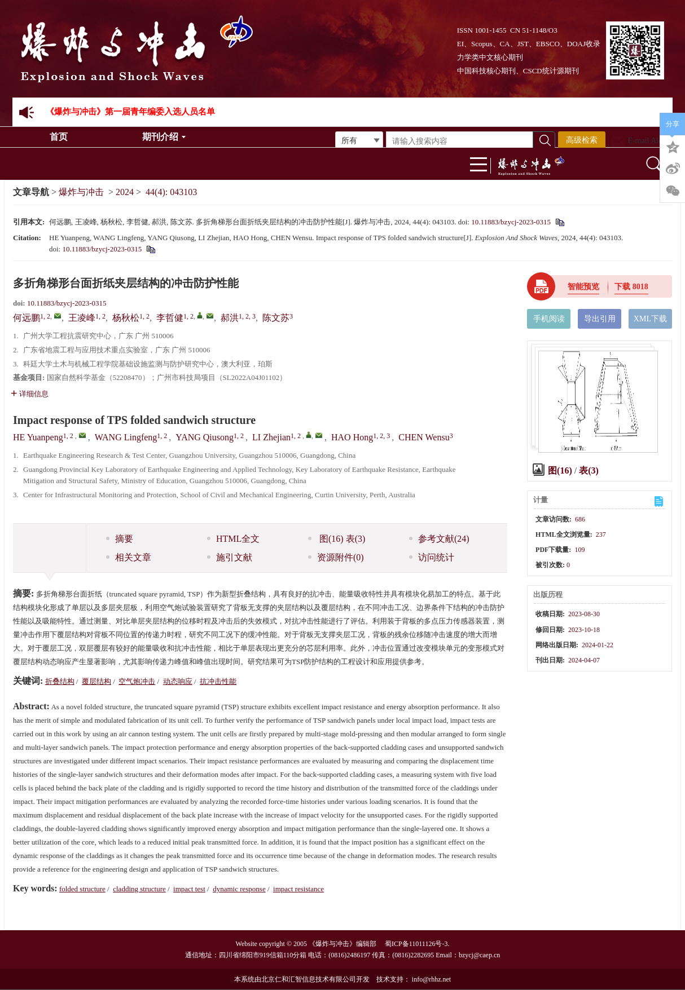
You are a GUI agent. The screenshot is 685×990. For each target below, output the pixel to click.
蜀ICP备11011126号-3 (416, 944)
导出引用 (600, 319)
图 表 (336, 538)
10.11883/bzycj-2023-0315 (511, 222)
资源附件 (336, 557)
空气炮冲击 (136, 681)
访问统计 (431, 557)
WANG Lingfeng (126, 437)
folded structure (82, 889)
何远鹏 (26, 317)
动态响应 (177, 681)
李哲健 (169, 317)
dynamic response (239, 889)
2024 (125, 192)
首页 (59, 137)
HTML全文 (233, 538)
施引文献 (229, 557)
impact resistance (298, 889)
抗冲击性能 (218, 681)
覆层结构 (96, 681)
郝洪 (230, 317)
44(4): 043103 (171, 192)
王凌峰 (81, 317)
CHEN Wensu (423, 437)
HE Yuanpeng (38, 437)
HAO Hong (352, 437)
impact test (189, 889)
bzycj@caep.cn (479, 955)
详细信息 (30, 394)
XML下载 (650, 319)
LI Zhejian (271, 437)
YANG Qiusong (204, 437)
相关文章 (128, 557)
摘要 (119, 538)
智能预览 (583, 286)
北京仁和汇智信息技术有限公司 (308, 979)
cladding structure (139, 889)
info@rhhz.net (431, 979)
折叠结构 (59, 681)
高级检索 (582, 140)
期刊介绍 (164, 137)
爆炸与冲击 (81, 192)
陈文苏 (275, 317)
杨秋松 (125, 317)
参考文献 (439, 538)
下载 (631, 286)
